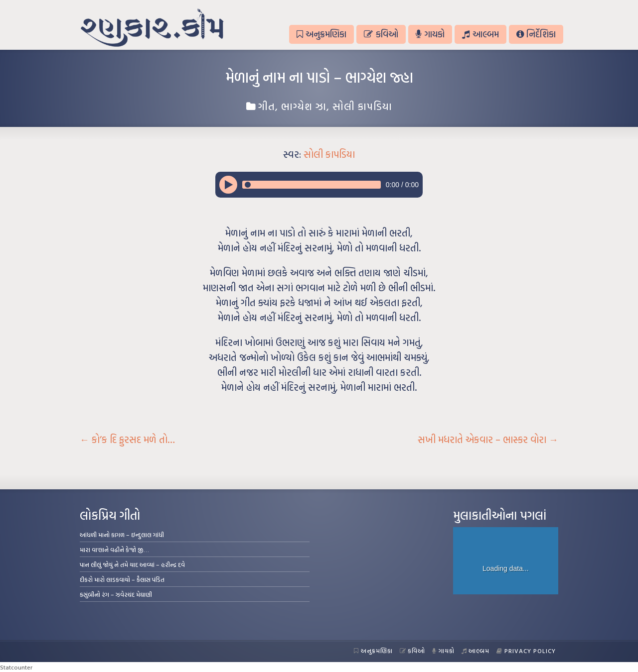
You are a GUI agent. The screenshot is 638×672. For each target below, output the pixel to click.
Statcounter (16, 667)
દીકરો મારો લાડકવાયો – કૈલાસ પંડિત (122, 579)
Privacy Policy (526, 650)
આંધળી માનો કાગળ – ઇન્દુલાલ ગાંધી (122, 534)
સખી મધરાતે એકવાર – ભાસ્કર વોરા (488, 440)
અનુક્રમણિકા (321, 34)
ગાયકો (430, 34)
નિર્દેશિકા (536, 34)
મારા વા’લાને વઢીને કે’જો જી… (114, 549)
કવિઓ (381, 34)
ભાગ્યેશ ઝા (303, 106)
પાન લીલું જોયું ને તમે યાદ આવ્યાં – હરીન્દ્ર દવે (132, 564)
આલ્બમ (480, 34)
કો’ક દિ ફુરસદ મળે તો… (127, 440)
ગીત (266, 106)
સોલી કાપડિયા (362, 106)
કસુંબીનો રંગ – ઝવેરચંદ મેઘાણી (116, 594)
